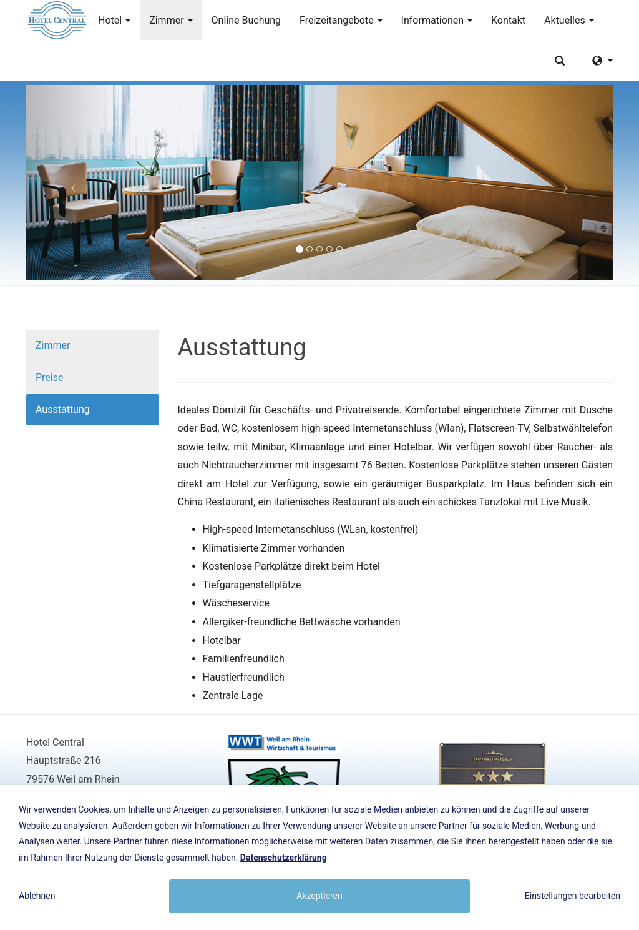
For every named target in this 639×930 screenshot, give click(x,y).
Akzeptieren (319, 896)
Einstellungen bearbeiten (572, 896)
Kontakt (508, 20)
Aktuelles (569, 20)
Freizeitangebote (341, 20)
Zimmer (170, 20)
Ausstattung (63, 409)
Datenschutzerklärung (283, 858)
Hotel (114, 20)
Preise (49, 377)
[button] (70, 182)
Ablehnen (37, 896)
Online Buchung (246, 20)
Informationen (436, 20)
